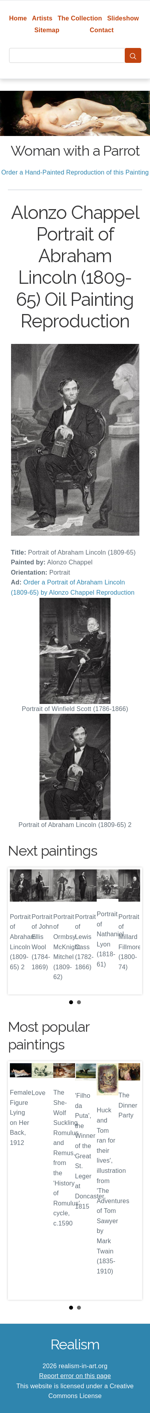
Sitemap (46, 30)
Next (130, 930)
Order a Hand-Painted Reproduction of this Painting (75, 172)
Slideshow (123, 18)
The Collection (80, 18)
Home (18, 18)
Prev (20, 930)
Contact (102, 30)
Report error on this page (75, 1376)
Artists (42, 18)
